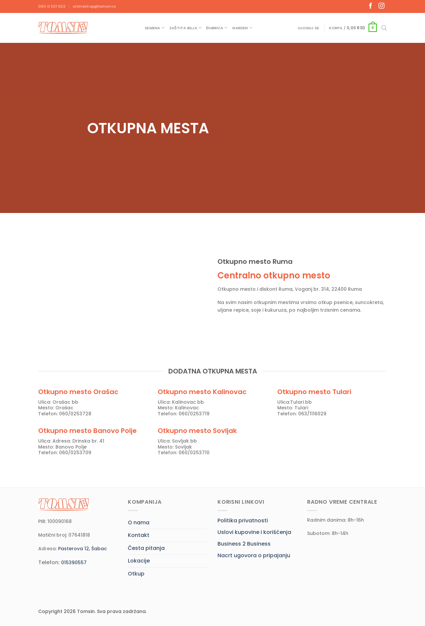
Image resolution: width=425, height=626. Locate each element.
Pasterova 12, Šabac (82, 548)
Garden (242, 28)
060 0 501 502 (51, 6)
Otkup (136, 573)
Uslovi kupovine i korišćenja (254, 532)
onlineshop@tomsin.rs (94, 6)
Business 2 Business (244, 544)
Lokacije (139, 561)
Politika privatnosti (242, 520)
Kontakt (138, 535)
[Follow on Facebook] (370, 6)
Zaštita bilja (185, 28)
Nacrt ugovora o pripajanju (253, 555)
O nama (138, 522)
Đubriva (216, 28)
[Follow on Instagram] (381, 6)
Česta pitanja (146, 548)
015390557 (74, 562)
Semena (155, 28)
